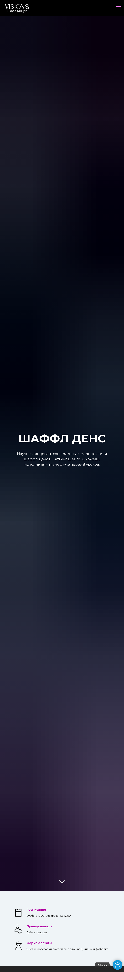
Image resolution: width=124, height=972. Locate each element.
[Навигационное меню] (118, 8)
